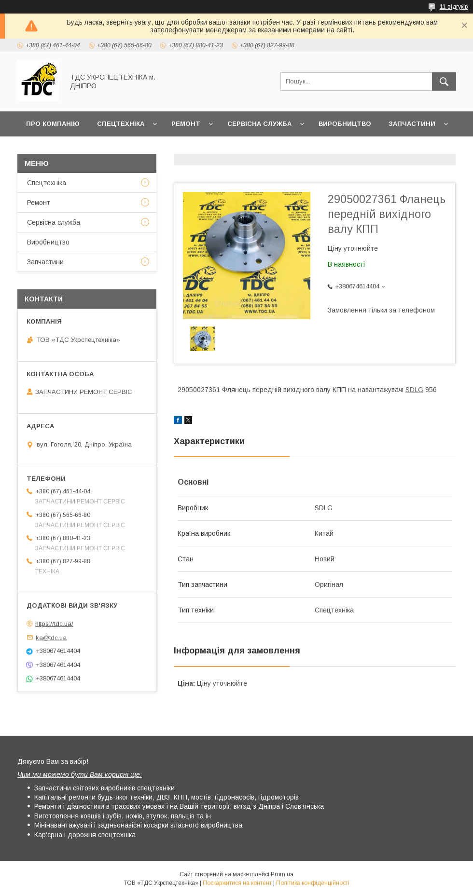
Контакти (90, 148)
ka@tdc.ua (51, 637)
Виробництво (345, 123)
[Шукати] (444, 81)
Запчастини (412, 123)
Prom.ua (282, 874)
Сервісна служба (259, 123)
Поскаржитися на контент (237, 883)
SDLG (414, 390)
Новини (40, 148)
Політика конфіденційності (312, 883)
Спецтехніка (120, 123)
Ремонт (185, 123)
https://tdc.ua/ (54, 623)
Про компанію (53, 123)
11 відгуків (454, 6)
